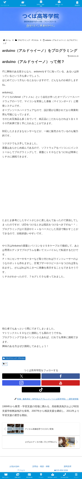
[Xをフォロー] (21, 376)
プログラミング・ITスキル (14, 358)
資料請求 (67, 466)
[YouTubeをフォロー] (60, 383)
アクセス (21, 470)
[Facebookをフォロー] (60, 376)
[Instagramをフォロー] (21, 383)
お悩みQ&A (14, 466)
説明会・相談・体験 (41, 466)
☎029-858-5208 (61, 470)
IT (5, 364)
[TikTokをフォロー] (41, 389)
